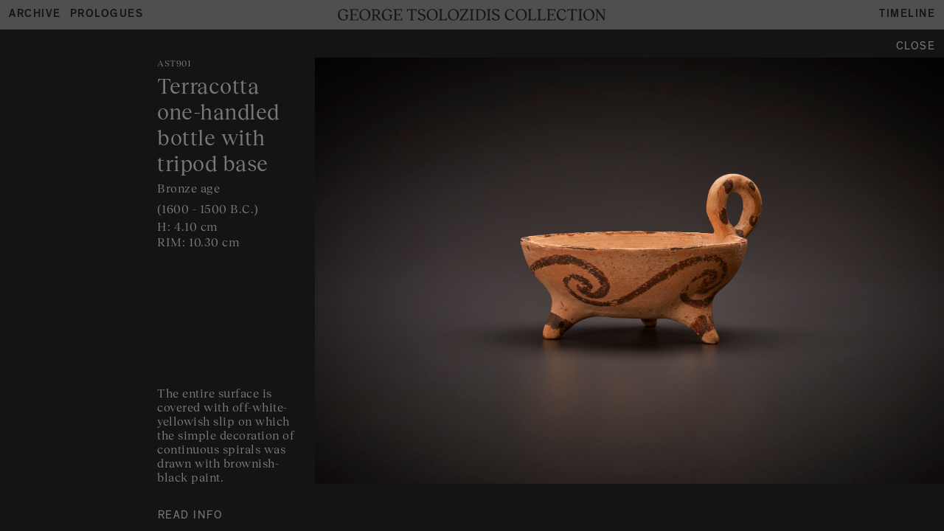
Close (916, 47)
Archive (35, 15)
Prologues (107, 15)
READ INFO (190, 516)
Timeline (907, 15)
